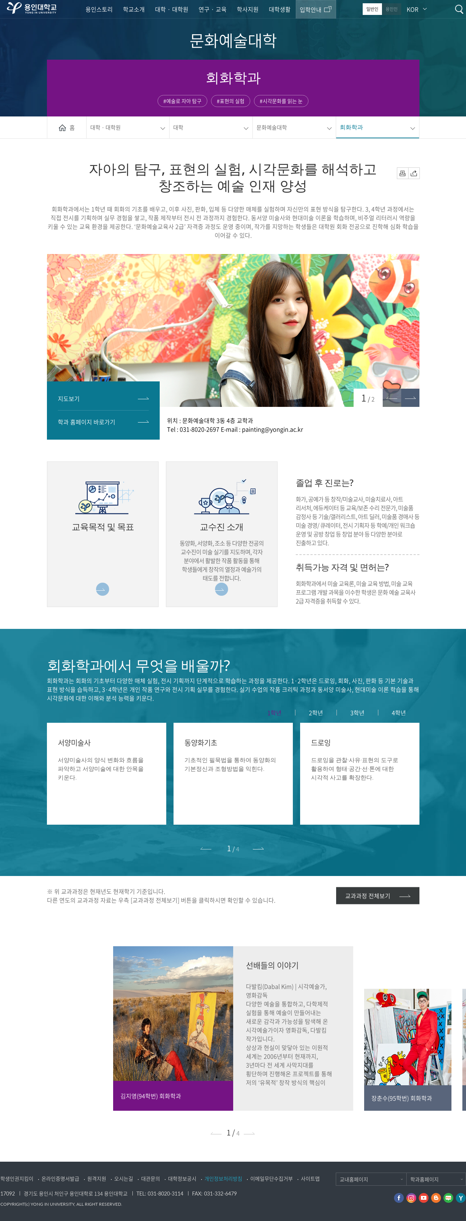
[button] (410, 398)
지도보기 (69, 398)
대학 (178, 127)
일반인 (372, 9)
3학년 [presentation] (357, 712)
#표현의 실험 (230, 100)
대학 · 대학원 (171, 9)
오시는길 (123, 1178)
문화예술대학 (271, 127)
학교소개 (134, 9)
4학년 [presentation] (399, 712)
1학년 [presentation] (274, 712)
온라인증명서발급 (60, 1178)
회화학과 (351, 127)
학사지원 (248, 9)
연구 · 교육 (213, 9)
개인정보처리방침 (223, 1178)
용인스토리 (99, 9)
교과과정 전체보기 (367, 895)
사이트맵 (310, 1178)
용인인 (392, 9)
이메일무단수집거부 (271, 1178)
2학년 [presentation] (316, 712)
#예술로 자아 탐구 (182, 100)
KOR (412, 9)
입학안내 (311, 9)
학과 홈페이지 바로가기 (86, 421)
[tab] (274, 712)
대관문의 (150, 1178)
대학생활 (280, 9)
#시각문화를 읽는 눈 (281, 100)
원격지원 (96, 1178)
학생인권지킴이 (16, 1178)
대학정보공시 (182, 1178)
